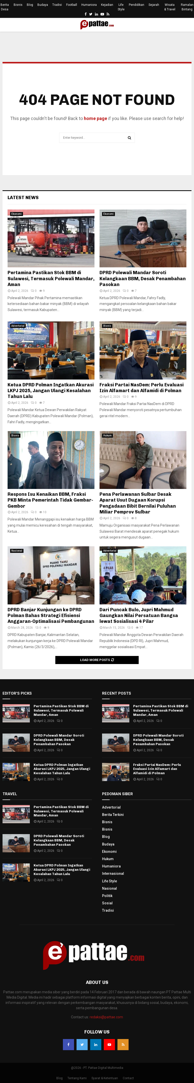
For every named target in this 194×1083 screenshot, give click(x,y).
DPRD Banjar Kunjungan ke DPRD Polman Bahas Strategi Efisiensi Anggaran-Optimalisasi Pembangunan (51, 615)
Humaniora (89, 5)
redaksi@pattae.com (106, 1017)
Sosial (107, 903)
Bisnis (18, 5)
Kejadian (107, 5)
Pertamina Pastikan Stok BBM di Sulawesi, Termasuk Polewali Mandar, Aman (51, 278)
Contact (128, 1078)
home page (95, 118)
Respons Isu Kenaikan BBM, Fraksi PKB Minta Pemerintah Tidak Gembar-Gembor (50, 500)
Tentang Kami (77, 1078)
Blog (30, 5)
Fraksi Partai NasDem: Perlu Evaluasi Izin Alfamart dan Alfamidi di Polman (142, 387)
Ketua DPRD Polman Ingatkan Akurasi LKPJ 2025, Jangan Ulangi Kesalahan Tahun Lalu (51, 390)
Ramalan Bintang (187, 7)
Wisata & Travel (169, 7)
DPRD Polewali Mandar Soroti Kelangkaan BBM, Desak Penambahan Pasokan (143, 278)
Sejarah (154, 5)
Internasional (113, 874)
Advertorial (18, 325)
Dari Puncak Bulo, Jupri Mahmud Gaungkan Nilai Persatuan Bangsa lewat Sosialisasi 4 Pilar (139, 615)
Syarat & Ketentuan (104, 1078)
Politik (107, 896)
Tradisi (57, 5)
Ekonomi (16, 214)
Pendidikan (136, 5)
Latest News (23, 197)
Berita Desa (5, 7)
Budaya (42, 5)
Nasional (16, 550)
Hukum (107, 435)
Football (71, 5)
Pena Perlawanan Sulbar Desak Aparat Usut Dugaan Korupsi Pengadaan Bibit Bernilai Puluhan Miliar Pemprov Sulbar (138, 503)
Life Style (121, 7)
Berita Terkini (113, 815)
